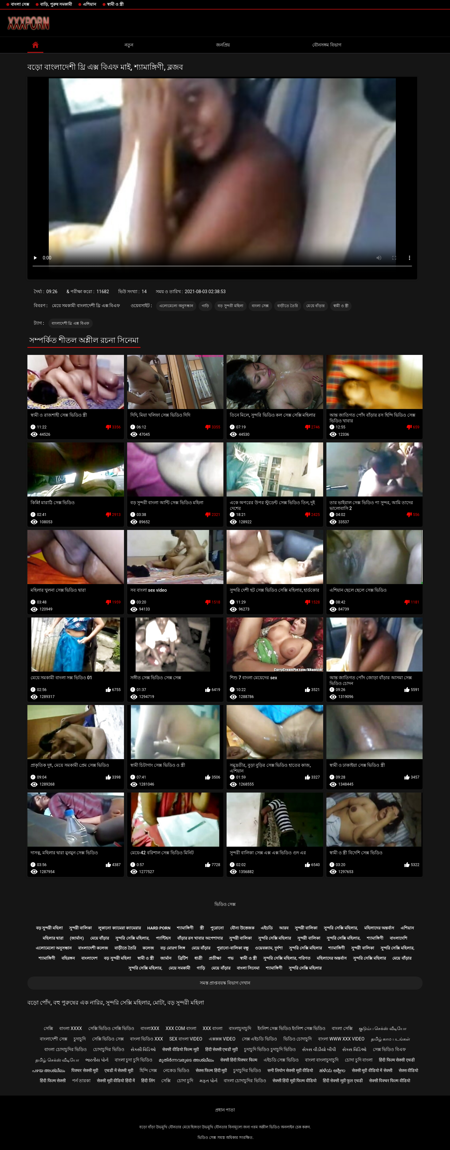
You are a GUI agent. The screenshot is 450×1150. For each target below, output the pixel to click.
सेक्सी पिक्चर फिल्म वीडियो (389, 1080)
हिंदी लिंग (148, 1080)
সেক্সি (48, 1028)
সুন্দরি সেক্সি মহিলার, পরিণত (286, 958)
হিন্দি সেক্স (148, 1070)
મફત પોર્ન (208, 1080)
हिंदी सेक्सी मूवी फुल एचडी (343, 1080)
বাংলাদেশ (89, 958)
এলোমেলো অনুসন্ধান (176, 306)
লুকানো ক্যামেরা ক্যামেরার (119, 928)
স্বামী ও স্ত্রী (115, 4)
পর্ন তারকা (81, 1080)
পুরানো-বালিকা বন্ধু (233, 948)
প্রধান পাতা (225, 1109)
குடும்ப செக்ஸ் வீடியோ (382, 1028)
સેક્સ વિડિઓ (354, 1049)
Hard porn (159, 928)
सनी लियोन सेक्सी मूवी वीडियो (290, 1070)
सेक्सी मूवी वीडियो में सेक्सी (372, 1070)
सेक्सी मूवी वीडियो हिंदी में (116, 1080)
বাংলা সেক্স (20, 4)
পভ (231, 958)
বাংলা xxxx (70, 1028)
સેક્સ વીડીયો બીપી (319, 1049)
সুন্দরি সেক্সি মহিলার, (341, 928)
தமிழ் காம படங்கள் (390, 1038)
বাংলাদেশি (398, 938)
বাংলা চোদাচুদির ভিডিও (65, 1049)
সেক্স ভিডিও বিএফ (389, 1049)
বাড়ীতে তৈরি (287, 306)
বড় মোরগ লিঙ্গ (172, 948)
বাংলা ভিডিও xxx (146, 1038)
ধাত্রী (198, 958)
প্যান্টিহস (163, 938)
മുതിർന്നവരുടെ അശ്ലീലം (186, 1059)
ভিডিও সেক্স (225, 904)
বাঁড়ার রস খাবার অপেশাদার (200, 938)
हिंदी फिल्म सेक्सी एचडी (396, 1059)
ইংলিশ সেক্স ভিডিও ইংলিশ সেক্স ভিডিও (291, 1028)
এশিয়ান (89, 4)
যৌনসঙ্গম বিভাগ (326, 44)
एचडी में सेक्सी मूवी (119, 1070)
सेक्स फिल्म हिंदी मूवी (211, 1070)
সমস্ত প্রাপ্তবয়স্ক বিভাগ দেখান (225, 982)
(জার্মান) (77, 938)
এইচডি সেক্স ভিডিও (281, 1059)
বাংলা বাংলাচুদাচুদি (321, 1059)
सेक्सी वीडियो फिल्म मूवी (180, 1049)
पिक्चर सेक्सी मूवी (84, 1070)
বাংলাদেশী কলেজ (93, 948)
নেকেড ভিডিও (176, 1070)
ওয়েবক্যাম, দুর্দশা (268, 948)
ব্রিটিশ (183, 958)
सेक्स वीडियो (408, 1070)
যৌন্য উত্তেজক (242, 928)
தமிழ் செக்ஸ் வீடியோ (57, 1059)
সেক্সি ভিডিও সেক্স (108, 1038)
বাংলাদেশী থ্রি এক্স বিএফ (71, 323)
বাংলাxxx (150, 1028)
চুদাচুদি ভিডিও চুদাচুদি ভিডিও (270, 1049)
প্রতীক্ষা (215, 958)
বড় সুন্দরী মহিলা (230, 306)
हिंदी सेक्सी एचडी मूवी (221, 1049)
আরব (283, 928)
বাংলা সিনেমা (248, 968)
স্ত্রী (202, 928)
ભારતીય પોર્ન (96, 1059)
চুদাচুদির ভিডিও (247, 1070)
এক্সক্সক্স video (222, 1038)
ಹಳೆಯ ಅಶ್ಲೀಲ (332, 1070)
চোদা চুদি (185, 1080)
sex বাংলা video (185, 1038)
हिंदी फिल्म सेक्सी (53, 1080)
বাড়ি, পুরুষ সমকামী (56, 4)
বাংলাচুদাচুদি (240, 1028)
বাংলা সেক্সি (342, 1028)
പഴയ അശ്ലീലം (48, 1070)
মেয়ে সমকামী (179, 968)
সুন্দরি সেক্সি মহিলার (274, 938)
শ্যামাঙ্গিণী (185, 928)
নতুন (129, 44)
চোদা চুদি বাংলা (359, 1059)
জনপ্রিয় (223, 44)
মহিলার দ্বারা (53, 938)
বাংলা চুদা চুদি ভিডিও (133, 1059)
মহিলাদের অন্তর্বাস (379, 928)
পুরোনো (217, 928)
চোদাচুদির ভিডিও (108, 1049)
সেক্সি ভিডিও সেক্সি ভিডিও (111, 1028)
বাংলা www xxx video (341, 1038)
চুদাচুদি (80, 1038)
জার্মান (165, 958)
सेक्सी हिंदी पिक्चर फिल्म (238, 1059)
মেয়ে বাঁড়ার (315, 306)
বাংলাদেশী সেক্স (53, 1038)
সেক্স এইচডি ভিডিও (259, 1038)
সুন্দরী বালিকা (80, 928)
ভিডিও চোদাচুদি (297, 1038)
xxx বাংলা (212, 1028)
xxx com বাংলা (181, 1028)
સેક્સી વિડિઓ (143, 1049)
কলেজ (148, 948)
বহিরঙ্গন (68, 958)
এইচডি (267, 928)
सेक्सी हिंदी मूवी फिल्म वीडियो (294, 1080)
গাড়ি (205, 306)
